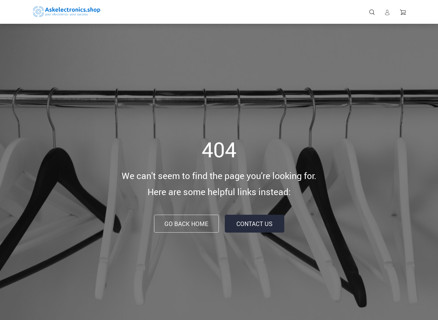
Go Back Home (186, 224)
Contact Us (254, 224)
